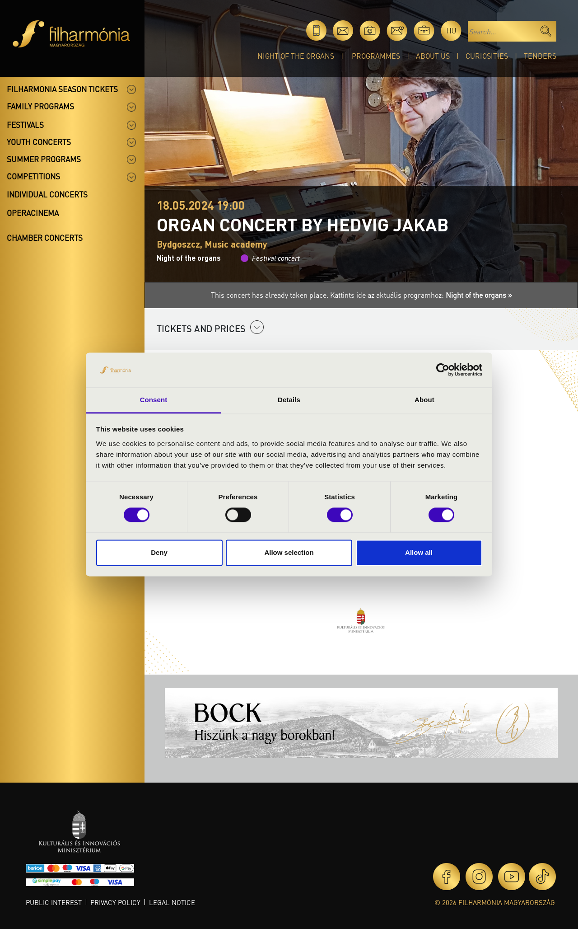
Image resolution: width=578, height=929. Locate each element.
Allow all (419, 552)
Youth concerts (39, 142)
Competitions (33, 176)
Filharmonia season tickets (62, 89)
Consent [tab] (154, 400)
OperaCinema (33, 213)
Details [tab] (289, 400)
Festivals (25, 125)
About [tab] (424, 400)
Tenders (540, 56)
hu (451, 30)
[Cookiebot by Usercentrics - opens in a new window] (442, 370)
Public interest (54, 902)
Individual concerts (47, 194)
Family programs (40, 106)
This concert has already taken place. (270, 295)
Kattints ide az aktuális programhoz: (421, 295)
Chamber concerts (45, 238)
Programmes (376, 56)
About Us (433, 56)
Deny (159, 552)
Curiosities (487, 56)
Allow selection (288, 552)
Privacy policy (115, 902)
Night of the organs (295, 56)
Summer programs (44, 159)
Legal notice (172, 902)
